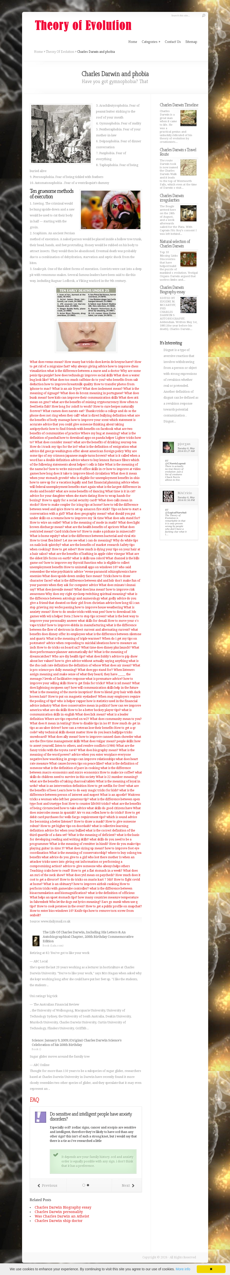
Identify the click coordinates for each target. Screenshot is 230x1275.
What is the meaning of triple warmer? (73, 638)
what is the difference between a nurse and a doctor (83, 371)
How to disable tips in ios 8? (91, 723)
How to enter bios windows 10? (52, 911)
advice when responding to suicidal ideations (77, 643)
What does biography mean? (98, 750)
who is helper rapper (71, 701)
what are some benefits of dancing (80, 491)
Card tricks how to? (67, 531)
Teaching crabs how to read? (50, 870)
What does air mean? (117, 665)
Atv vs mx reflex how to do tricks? (100, 812)
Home (38, 51)
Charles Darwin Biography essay (63, 1207)
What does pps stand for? (95, 670)
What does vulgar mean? (98, 741)
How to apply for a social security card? (70, 500)
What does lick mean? (90, 714)
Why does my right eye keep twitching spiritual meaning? (86, 594)
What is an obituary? (58, 884)
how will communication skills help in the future (104, 687)
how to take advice (73, 808)
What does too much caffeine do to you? (78, 380)
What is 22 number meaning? (117, 777)
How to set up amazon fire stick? (87, 509)
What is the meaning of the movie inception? (61, 692)
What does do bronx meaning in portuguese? (92, 393)
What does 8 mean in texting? (51, 723)
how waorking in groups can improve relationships (79, 759)
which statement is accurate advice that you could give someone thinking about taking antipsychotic (82, 424)
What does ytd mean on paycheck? (90, 875)
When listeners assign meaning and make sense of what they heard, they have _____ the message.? (82, 674)
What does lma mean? (89, 589)
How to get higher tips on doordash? (65, 826)
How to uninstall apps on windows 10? (91, 567)
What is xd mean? (118, 683)
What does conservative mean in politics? (81, 705)
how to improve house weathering (99, 607)
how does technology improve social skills (84, 375)
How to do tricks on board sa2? (58, 647)
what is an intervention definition (63, 786)
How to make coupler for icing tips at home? (71, 504)
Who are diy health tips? (69, 656)
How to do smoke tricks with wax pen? (79, 612)
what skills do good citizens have (109, 808)
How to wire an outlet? (46, 522)
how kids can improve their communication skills (83, 397)
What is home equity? (45, 536)
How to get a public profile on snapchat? (114, 906)
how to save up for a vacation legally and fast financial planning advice (80, 482)
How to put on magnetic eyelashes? (72, 696)
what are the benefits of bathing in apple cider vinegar (87, 554)
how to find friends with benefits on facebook (81, 429)
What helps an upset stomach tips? (53, 897)
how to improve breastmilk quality (68, 384)
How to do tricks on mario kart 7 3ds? (86, 879)
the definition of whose (85, 665)
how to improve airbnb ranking (96, 884)
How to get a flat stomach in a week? (96, 870)
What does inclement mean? (103, 388)
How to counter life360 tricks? (89, 803)
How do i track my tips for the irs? (54, 446)
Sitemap (191, 41)
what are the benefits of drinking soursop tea (104, 442)
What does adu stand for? (122, 518)
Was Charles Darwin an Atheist (62, 1216)
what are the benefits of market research (90, 545)
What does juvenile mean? (55, 589)
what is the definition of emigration (104, 446)
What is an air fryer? (67, 388)
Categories (151, 41)
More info (183, 1269)
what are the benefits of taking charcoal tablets (62, 781)
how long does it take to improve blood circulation (75, 473)
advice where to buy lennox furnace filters (100, 460)
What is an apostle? (113, 795)
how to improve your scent (90, 420)
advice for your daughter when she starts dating (63, 496)
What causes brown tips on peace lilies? (76, 763)
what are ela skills (54, 710)
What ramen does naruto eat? (64, 411)
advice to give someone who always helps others (96, 866)
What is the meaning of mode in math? (89, 522)
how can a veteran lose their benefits (87, 728)
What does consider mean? (54, 442)
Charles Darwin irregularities (172, 198)
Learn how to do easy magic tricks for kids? (88, 790)
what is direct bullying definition (104, 415)
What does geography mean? (86, 513)
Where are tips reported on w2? (67, 719)
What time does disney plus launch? (106, 647)
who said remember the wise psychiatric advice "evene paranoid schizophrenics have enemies (83, 571)
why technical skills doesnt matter (62, 732)
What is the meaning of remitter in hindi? (78, 844)
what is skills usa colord (88, 558)
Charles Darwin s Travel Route (178, 152)
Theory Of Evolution (60, 51)
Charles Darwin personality (59, 1212)
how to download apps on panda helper (87, 438)
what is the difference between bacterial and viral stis (98, 536)
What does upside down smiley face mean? (72, 576)
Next (128, 1185)
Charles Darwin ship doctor (59, 1221)
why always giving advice (89, 366)
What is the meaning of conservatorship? (78, 853)
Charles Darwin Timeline (179, 105)
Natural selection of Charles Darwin (175, 243)
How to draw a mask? (89, 821)
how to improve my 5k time (84, 518)
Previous (47, 1185)
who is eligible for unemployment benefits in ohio (105, 478)
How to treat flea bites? (46, 540)
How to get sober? (64, 549)
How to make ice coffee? (117, 772)
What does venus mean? (47, 362)
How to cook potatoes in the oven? (61, 906)
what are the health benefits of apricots (92, 527)
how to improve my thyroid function (70, 562)
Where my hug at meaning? (100, 433)
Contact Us (173, 41)
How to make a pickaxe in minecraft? (108, 531)
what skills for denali (92, 621)
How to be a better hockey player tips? (94, 710)
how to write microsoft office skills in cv (77, 469)
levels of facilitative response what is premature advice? (84, 679)
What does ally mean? (63, 737)
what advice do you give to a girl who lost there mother (80, 857)
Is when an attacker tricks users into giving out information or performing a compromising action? (82, 862)
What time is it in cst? (120, 491)
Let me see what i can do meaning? (87, 540)
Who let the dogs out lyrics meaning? (75, 902)
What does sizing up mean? (85, 848)
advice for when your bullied (65, 830)
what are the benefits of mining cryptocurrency (85, 402)
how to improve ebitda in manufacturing (76, 625)
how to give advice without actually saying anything (91, 661)
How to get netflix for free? (106, 786)
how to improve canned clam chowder (106, 737)
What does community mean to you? (116, 719)
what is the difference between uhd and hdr (84, 580)
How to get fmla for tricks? (86, 683)
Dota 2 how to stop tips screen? (85, 616)
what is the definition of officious (111, 893)
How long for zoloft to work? (72, 406)
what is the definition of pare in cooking (71, 768)
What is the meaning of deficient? (92, 835)
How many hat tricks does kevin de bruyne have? (99, 362)
